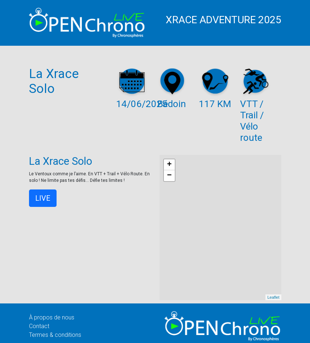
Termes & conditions (55, 334)
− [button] (169, 175)
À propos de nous (51, 317)
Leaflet (273, 297)
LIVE (42, 198)
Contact (39, 326)
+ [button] (169, 164)
